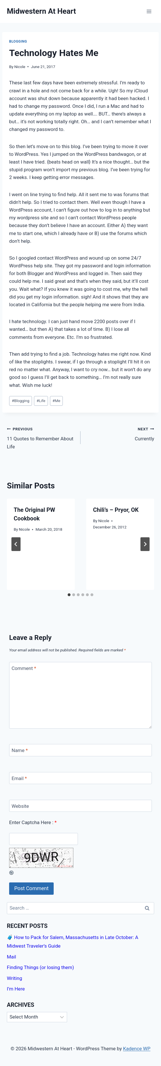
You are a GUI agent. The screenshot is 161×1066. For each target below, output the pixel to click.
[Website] (80, 806)
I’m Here (16, 989)
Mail (11, 957)
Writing (14, 978)
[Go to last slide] (16, 544)
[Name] (80, 750)
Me (56, 400)
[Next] (145, 544)
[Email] (80, 778)
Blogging (18, 41)
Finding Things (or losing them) (40, 967)
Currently (119, 433)
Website (20, 806)
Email (19, 778)
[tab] (69, 594)
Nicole (19, 66)
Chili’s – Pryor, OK (115, 509)
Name (20, 750)
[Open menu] (149, 11)
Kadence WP (136, 1048)
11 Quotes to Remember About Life (41, 437)
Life (41, 400)
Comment (24, 668)
